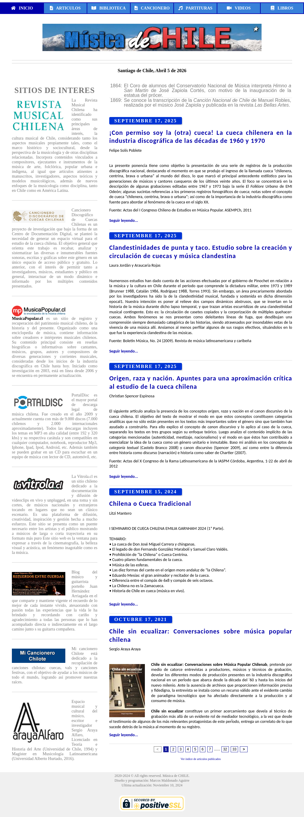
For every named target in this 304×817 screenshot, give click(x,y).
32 (225, 749)
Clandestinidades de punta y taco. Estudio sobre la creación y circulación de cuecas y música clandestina (200, 252)
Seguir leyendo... (123, 220)
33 (234, 749)
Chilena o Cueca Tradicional (150, 504)
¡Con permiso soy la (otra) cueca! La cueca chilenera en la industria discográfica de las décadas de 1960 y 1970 (200, 137)
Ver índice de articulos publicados (200, 759)
